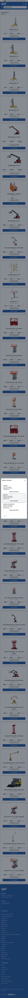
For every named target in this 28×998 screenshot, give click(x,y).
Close (5, 515)
